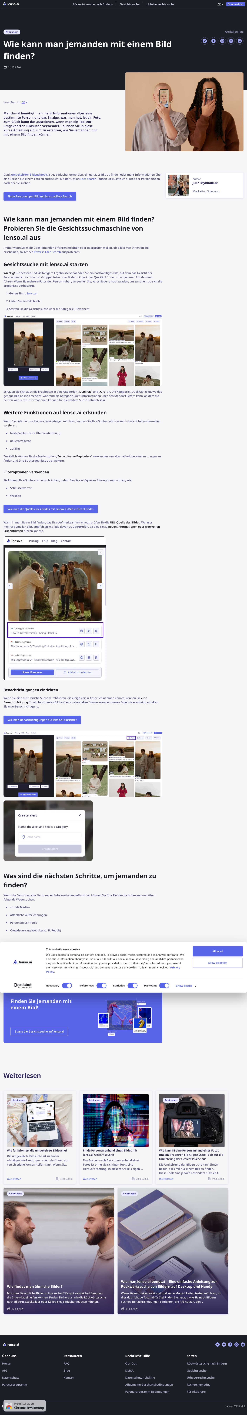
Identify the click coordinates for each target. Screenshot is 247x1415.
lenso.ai (32, 293)
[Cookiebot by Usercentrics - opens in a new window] (22, 1408)
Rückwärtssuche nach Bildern (93, 4)
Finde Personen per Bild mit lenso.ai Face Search (40, 196)
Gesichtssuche (129, 4)
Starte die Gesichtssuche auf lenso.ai (39, 1031)
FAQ (66, 1363)
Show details (184, 1408)
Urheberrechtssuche (160, 4)
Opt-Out (131, 1363)
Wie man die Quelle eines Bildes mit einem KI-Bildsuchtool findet (51, 509)
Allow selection (218, 1385)
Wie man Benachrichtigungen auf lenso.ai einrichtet (42, 720)
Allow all (217, 1373)
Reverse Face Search (47, 252)
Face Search (88, 179)
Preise (6, 1363)
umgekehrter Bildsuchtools (29, 174)
